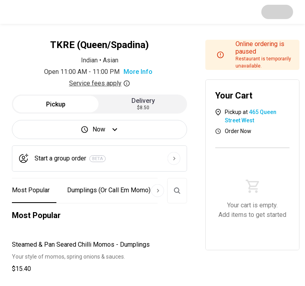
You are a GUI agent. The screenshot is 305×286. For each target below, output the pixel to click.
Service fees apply (99, 83)
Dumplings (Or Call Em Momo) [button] (109, 190)
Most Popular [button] (31, 190)
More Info (138, 71)
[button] (99, 257)
